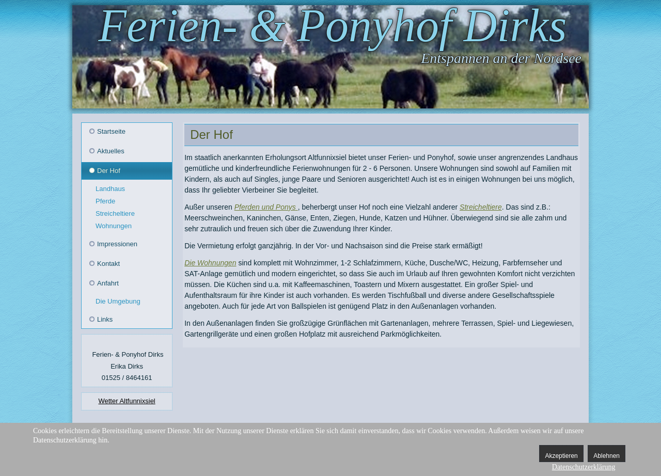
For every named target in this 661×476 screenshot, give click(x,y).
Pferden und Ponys (265, 207)
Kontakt (108, 263)
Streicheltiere (115, 213)
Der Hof (108, 170)
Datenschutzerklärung (584, 467)
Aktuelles (110, 151)
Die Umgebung (118, 301)
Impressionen (117, 244)
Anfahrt (108, 283)
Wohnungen (114, 226)
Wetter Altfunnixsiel (126, 401)
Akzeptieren (561, 455)
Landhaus (110, 189)
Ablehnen (606, 455)
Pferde (105, 201)
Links (105, 319)
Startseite (111, 131)
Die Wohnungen (210, 263)
